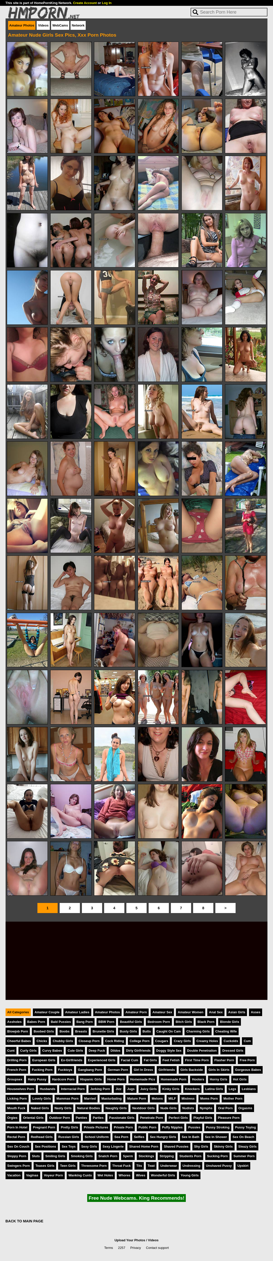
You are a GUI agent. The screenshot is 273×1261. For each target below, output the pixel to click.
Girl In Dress (143, 1070)
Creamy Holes (207, 1041)
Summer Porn (244, 1156)
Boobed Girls (44, 1031)
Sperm (128, 1156)
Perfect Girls (178, 1118)
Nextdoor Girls (143, 1108)
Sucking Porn (217, 1156)
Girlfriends (166, 1070)
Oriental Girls (33, 1118)
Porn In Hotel (17, 1127)
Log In (106, 3)
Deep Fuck (97, 1050)
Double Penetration (202, 1050)
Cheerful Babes (19, 1041)
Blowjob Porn (17, 1031)
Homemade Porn (174, 1079)
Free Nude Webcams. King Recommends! (136, 1198)
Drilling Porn (17, 1060)
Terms (108, 1248)
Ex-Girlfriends (71, 1060)
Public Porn (147, 1127)
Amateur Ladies (77, 1012)
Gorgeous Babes (248, 1070)
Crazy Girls (182, 1041)
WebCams (60, 25)
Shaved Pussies (176, 1146)
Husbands (47, 1089)
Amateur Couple (47, 1012)
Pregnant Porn (44, 1127)
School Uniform (97, 1137)
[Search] (229, 12)
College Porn (140, 1041)
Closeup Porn (89, 1041)
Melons (157, 1098)
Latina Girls (214, 1089)
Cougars (161, 1041)
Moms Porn (209, 1098)
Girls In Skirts (219, 1070)
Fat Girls (150, 1060)
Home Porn (116, 1079)
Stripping (167, 1156)
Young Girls (190, 1175)
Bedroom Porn (159, 1022)
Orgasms (245, 1108)
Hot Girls (240, 1079)
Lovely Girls (41, 1098)
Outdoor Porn (59, 1118)
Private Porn (123, 1127)
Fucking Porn (42, 1070)
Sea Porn (121, 1137)
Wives (140, 1175)
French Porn (16, 1070)
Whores (124, 1175)
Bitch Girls (184, 1022)
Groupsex (14, 1079)
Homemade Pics (142, 1079)
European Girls (43, 1060)
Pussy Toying (245, 1127)
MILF (172, 1098)
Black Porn (205, 1022)
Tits (139, 1166)
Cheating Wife (226, 1031)
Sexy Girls (89, 1146)
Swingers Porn (18, 1166)
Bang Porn (84, 1022)
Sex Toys (69, 1146)
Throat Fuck (121, 1166)
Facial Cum (129, 1060)
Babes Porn (36, 1022)
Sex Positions (45, 1146)
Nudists (188, 1108)
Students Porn (190, 1156)
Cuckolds (230, 1041)
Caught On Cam (168, 1031)
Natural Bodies (88, 1108)
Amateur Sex (162, 1012)
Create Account (85, 3)
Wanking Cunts (80, 1175)
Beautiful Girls (131, 1022)
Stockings (146, 1156)
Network (78, 25)
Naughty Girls (116, 1108)
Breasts (81, 1031)
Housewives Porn (20, 1089)
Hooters (198, 1079)
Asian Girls (236, 1012)
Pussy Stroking (218, 1127)
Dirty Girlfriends (138, 1050)
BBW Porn (106, 1022)
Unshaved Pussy (219, 1166)
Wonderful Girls (163, 1175)
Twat (151, 1166)
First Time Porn (197, 1060)
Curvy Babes (52, 1050)
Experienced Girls (102, 1060)
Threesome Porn (94, 1166)
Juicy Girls (148, 1089)
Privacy (135, 1248)
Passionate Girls (121, 1118)
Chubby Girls (63, 1041)
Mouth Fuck (16, 1108)
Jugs (131, 1089)
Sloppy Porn (16, 1156)
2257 (121, 1248)
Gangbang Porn (90, 1070)
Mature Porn (136, 1098)
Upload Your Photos (130, 1240)
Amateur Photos (21, 25)
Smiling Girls (55, 1156)
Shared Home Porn (143, 1146)
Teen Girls (68, 1166)
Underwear (168, 1166)
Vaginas (32, 1175)
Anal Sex (216, 1012)
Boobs (64, 1031)
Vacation (14, 1175)
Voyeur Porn (53, 1175)
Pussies (194, 1127)
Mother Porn (232, 1098)
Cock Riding (114, 1041)
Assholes (14, 1022)
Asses (255, 1012)
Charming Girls (198, 1031)
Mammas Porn (67, 1098)
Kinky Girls (170, 1089)
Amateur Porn (136, 1012)
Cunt (11, 1050)
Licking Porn (17, 1098)
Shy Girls (201, 1146)
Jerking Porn (100, 1089)
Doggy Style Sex (168, 1050)
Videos (43, 25)
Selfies (139, 1137)
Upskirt (242, 1166)
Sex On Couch (18, 1146)
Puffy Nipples (172, 1127)
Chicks (41, 1041)
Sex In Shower (216, 1137)
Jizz (118, 1089)
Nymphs (206, 1108)
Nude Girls (168, 1108)
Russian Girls (68, 1137)
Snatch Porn (107, 1156)
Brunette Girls (103, 1031)
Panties (81, 1118)
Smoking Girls (82, 1156)
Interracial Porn (73, 1089)
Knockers (192, 1089)
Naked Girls (40, 1108)
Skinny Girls (223, 1146)
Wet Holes (105, 1175)
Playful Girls (202, 1118)
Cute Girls (75, 1050)
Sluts (36, 1156)
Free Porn (247, 1060)
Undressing (191, 1166)
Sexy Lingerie (113, 1146)
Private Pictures (96, 1127)
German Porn (118, 1070)
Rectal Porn (16, 1137)
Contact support (157, 1248)
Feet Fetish (171, 1060)
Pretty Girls (69, 1127)
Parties (98, 1118)
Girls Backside (191, 1070)
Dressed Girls (232, 1050)
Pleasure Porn (229, 1118)
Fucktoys (65, 1070)
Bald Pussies (61, 1022)
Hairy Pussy (37, 1079)
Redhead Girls (42, 1137)
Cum (247, 1041)
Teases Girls (44, 1166)
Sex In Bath (190, 1137)
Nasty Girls (63, 1108)
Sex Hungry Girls (163, 1137)
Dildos (115, 1050)
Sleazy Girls (247, 1146)
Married (90, 1098)
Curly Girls (28, 1050)
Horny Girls (219, 1079)
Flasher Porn (224, 1060)
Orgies (12, 1118)
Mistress (188, 1098)
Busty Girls (128, 1031)
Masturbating (111, 1098)
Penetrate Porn (151, 1118)
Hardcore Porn (63, 1079)
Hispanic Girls (91, 1079)
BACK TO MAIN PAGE (24, 1221)
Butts (147, 1031)
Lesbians (249, 1089)
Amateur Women (190, 1012)
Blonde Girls (229, 1022)
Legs (232, 1089)
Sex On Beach (243, 1137)
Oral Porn (225, 1108)
